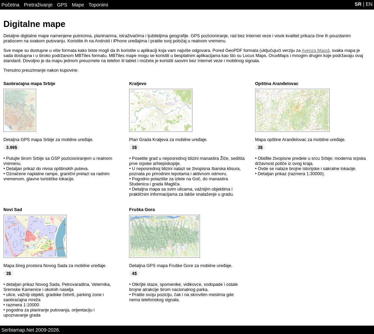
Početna (10, 5)
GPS (62, 5)
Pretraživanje (38, 5)
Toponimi (98, 5)
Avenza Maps (315, 50)
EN (369, 4)
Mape (78, 5)
